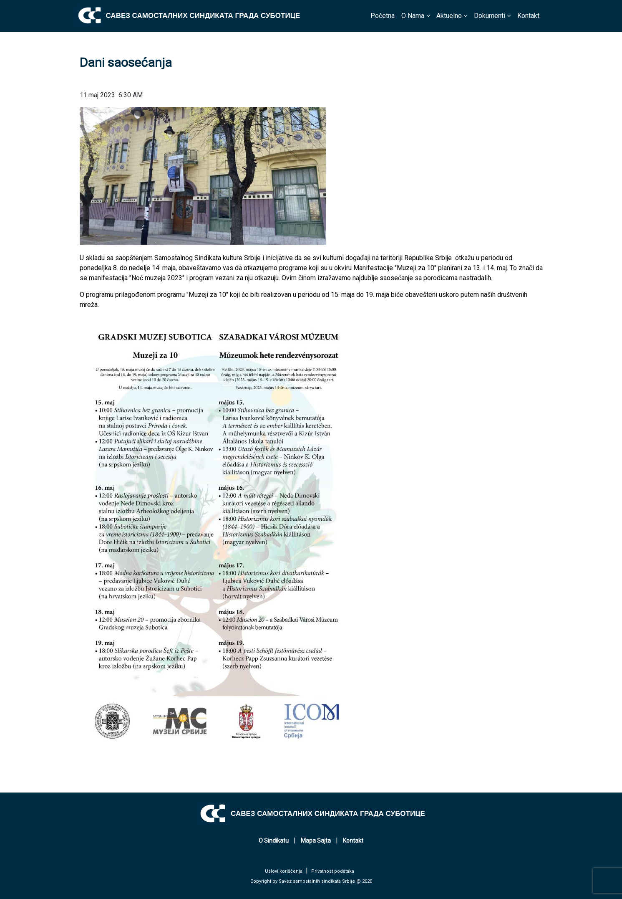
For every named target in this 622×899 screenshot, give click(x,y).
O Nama (412, 16)
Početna (382, 16)
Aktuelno (449, 16)
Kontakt (528, 16)
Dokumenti (489, 16)
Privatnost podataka (332, 871)
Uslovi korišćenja (283, 871)
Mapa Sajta (316, 840)
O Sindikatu (274, 840)
